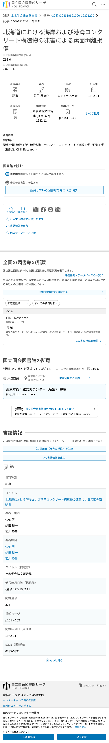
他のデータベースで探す (22, 233)
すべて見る (92, 113)
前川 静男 (11, 558)
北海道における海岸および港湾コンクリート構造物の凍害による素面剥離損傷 (53, 501)
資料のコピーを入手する (17, 705)
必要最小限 (28, 737)
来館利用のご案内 (75, 378)
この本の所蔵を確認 (89, 341)
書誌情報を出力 (17, 226)
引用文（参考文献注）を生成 (24, 219)
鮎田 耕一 (11, 552)
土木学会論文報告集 (24, 15)
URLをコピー (22, 209)
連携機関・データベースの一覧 (85, 275)
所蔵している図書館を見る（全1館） (54, 190)
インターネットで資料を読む (19, 700)
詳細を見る (80, 726)
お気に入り (11, 209)
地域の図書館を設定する (72, 292)
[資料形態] (46, 303)
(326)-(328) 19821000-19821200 (72, 15)
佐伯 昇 (10, 546)
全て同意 (81, 737)
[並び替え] (18, 303)
